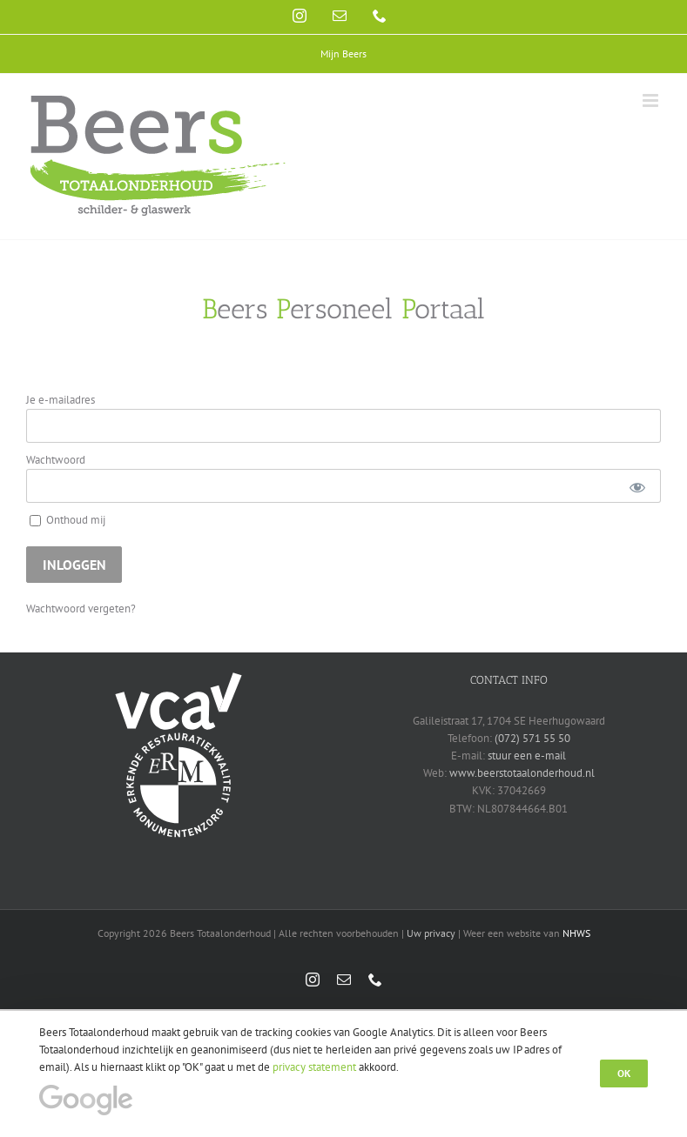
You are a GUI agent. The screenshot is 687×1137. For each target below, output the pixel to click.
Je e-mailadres (60, 399)
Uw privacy (431, 933)
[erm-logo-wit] (178, 736)
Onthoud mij (67, 519)
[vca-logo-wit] (178, 677)
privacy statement (314, 1067)
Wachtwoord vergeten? (81, 608)
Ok (623, 1073)
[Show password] (637, 486)
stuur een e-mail (527, 755)
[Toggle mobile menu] (652, 100)
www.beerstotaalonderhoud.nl (522, 773)
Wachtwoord (55, 459)
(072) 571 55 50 (532, 738)
